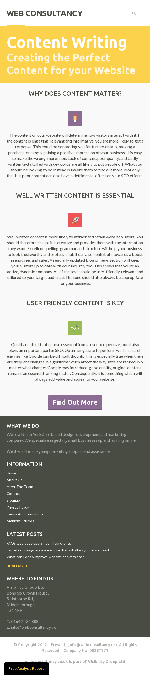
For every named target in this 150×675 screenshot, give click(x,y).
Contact (13, 493)
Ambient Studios (20, 521)
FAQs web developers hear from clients (39, 543)
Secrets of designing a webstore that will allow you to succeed (58, 550)
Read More (18, 566)
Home (11, 473)
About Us (14, 480)
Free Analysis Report (26, 669)
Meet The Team (20, 486)
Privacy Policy (18, 507)
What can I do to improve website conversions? (45, 557)
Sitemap (13, 500)
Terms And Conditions (25, 514)
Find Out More (75, 402)
